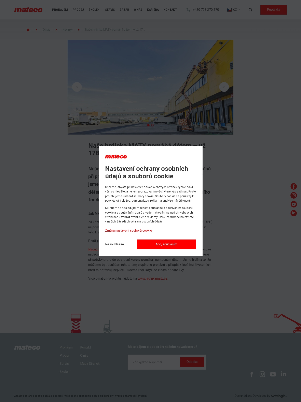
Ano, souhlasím (166, 244)
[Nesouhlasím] (114, 244)
